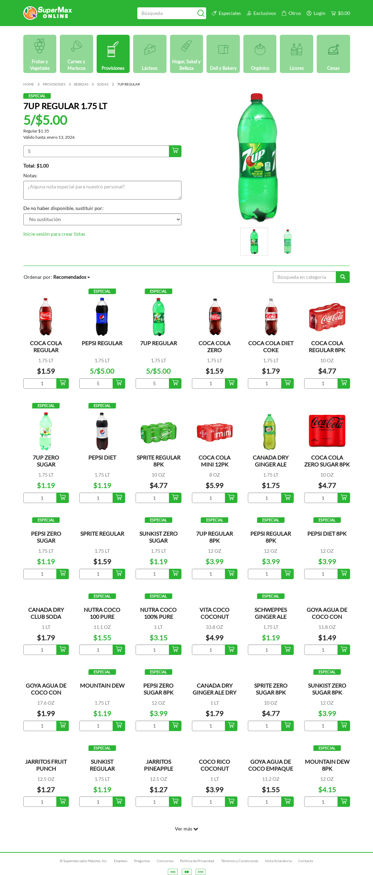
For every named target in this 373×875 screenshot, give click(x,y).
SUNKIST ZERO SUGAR (158, 537)
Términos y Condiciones (239, 861)
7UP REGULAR (158, 343)
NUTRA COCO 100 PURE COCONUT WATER (102, 620)
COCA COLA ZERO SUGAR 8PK (327, 461)
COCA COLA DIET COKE (270, 346)
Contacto (305, 861)
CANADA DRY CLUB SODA (46, 613)
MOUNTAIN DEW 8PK (327, 765)
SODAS (102, 84)
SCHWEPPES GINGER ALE (270, 613)
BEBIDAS (81, 84)
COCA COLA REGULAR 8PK (327, 346)
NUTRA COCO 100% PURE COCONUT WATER (158, 620)
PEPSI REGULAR (102, 343)
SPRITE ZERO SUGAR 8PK (270, 689)
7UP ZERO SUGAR (46, 461)
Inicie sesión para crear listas (54, 234)
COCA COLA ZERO (214, 346)
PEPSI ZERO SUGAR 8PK (158, 689)
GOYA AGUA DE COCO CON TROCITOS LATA (327, 616)
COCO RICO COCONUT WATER (214, 768)
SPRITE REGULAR (102, 533)
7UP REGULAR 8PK (214, 537)
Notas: (30, 175)
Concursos (165, 861)
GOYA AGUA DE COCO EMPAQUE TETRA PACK (270, 768)
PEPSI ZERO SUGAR (46, 537)
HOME (28, 84)
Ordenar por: (57, 277)
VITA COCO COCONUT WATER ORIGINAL (214, 620)
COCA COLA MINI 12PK (214, 461)
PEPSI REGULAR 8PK (270, 537)
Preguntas (142, 861)
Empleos (120, 861)
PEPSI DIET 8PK (327, 533)
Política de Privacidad (197, 861)
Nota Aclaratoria (278, 861)
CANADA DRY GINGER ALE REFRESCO (271, 464)
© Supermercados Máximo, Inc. (83, 861)
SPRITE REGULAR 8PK (158, 461)
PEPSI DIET (102, 457)
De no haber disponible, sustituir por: (63, 208)
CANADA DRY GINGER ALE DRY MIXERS (214, 692)
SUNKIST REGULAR (102, 765)
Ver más (186, 829)
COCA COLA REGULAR (46, 346)
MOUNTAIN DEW (102, 685)
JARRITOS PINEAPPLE (158, 765)
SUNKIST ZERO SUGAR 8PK (327, 689)
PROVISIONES (54, 84)
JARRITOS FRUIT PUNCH (46, 765)
